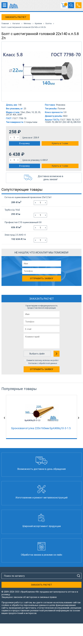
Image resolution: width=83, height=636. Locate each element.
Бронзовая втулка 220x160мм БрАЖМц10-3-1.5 (41, 428)
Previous (4, 417)
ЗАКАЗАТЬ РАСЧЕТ (15, 17)
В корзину (24, 143)
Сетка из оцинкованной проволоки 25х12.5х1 (28, 197)
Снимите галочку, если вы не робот (42, 360)
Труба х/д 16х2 (12, 209)
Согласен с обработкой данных (42, 363)
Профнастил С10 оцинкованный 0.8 (22, 222)
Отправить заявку (41, 369)
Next (78, 417)
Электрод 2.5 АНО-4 (14, 234)
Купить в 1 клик (60, 143)
